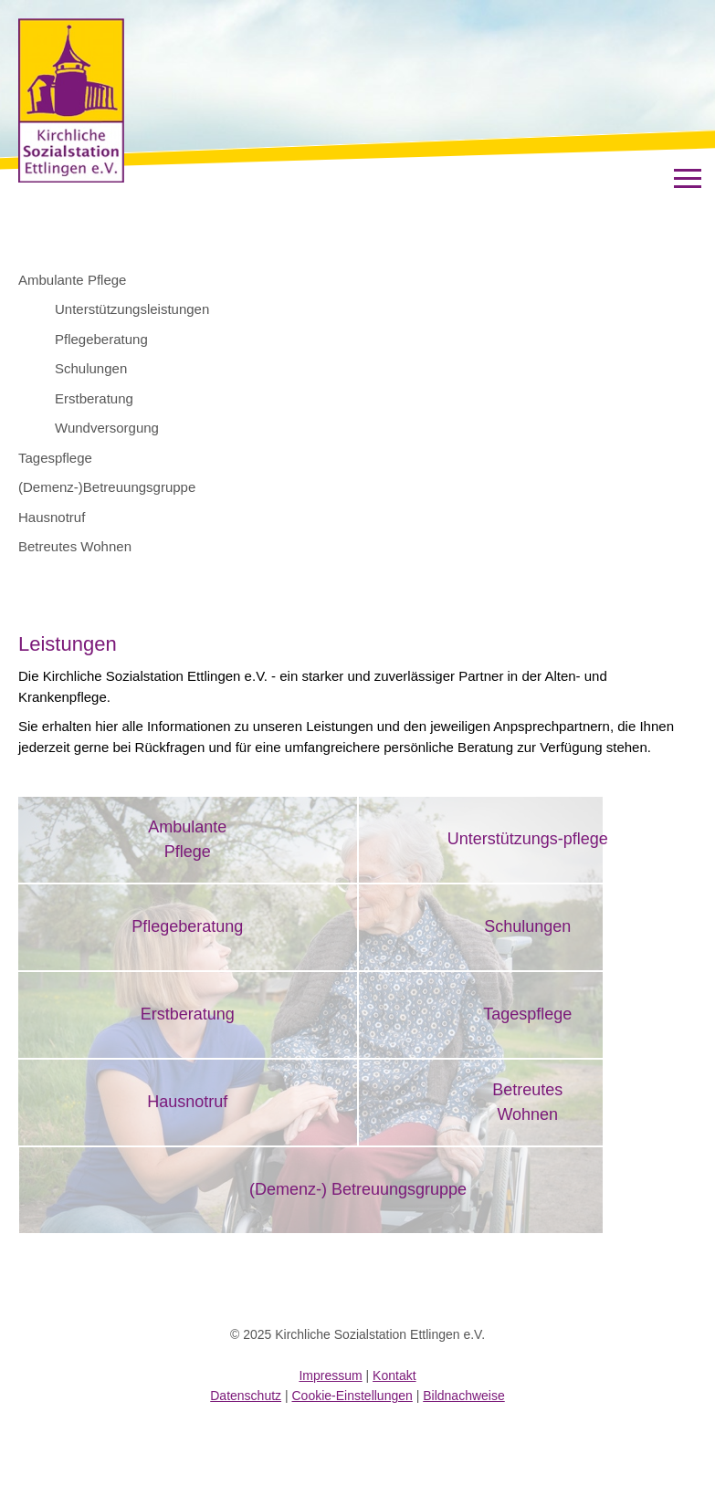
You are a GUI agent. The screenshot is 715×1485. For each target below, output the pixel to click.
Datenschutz (245, 1395)
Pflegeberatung (101, 339)
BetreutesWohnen (527, 1102)
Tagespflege (55, 457)
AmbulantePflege (187, 839)
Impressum (330, 1375)
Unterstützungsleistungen (132, 309)
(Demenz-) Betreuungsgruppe (358, 1189)
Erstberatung (94, 398)
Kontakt (394, 1375)
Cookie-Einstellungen (352, 1395)
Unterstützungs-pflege (527, 839)
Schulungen (91, 368)
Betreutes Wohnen (74, 546)
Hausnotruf (51, 517)
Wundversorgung (107, 427)
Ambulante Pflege (72, 280)
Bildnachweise (464, 1395)
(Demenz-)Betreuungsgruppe (106, 487)
